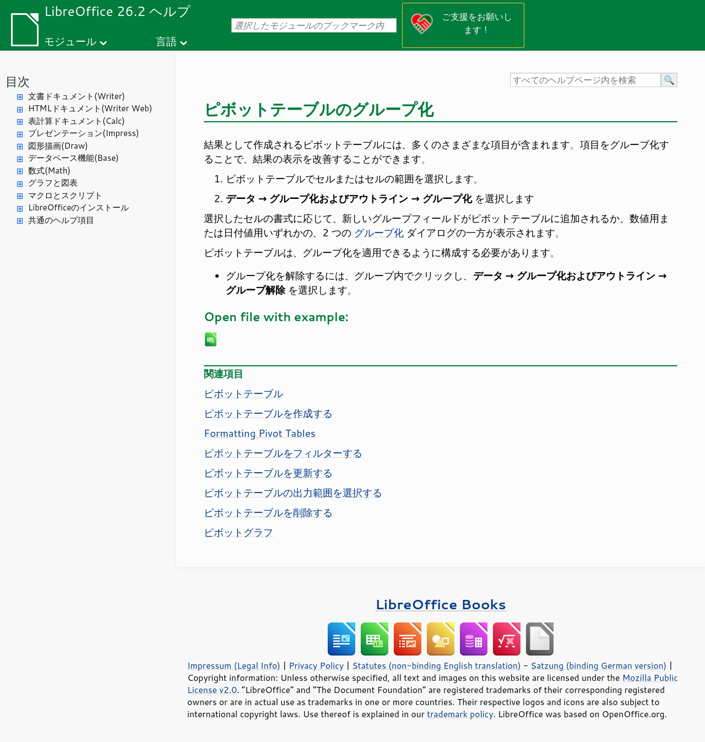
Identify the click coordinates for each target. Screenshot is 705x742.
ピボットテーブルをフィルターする (283, 453)
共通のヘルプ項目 (61, 220)
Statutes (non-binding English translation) (436, 665)
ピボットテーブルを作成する (268, 413)
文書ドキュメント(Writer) (76, 96)
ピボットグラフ (238, 532)
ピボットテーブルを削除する (268, 512)
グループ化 (379, 232)
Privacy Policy (316, 665)
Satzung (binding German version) (599, 665)
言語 (166, 41)
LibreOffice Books (440, 604)
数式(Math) (49, 170)
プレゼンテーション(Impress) (83, 133)
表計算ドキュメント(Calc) (76, 121)
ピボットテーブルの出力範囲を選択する (293, 492)
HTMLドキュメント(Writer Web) (90, 108)
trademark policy (460, 714)
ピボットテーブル (243, 393)
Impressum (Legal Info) (233, 665)
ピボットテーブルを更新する (268, 472)
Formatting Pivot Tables (260, 433)
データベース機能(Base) (73, 158)
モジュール (70, 41)
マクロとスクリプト (65, 195)
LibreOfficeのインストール (78, 207)
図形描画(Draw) (58, 145)
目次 (18, 81)
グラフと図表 (53, 182)
